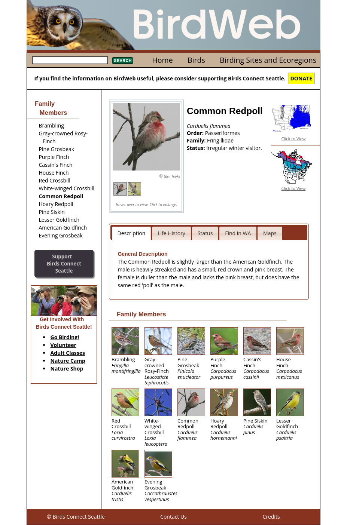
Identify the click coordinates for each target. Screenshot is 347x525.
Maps (270, 233)
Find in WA (238, 233)
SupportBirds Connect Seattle (64, 263)
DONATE (301, 78)
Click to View (293, 138)
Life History (171, 233)
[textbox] (70, 60)
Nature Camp (68, 360)
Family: (197, 140)
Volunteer (63, 345)
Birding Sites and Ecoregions (268, 60)
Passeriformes (222, 132)
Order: (196, 132)
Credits (271, 516)
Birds (196, 60)
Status (205, 233)
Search (122, 60)
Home (162, 60)
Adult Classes (68, 352)
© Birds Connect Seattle (76, 516)
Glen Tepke (172, 176)
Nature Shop (67, 368)
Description (132, 233)
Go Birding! (65, 337)
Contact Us (173, 516)
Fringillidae (220, 140)
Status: (196, 147)
